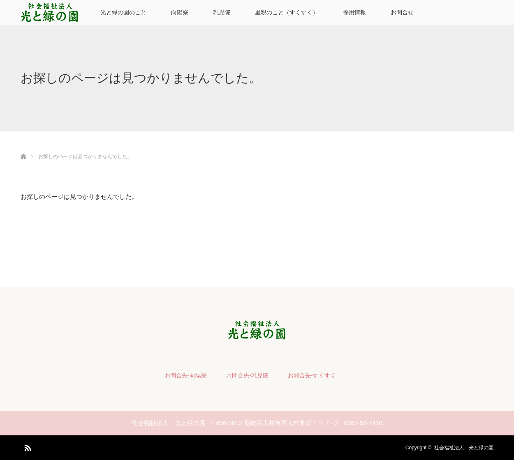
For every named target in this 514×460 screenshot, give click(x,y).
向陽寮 (179, 12)
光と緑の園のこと (123, 12)
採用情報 (354, 12)
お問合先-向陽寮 (185, 375)
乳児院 (221, 12)
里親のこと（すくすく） (286, 12)
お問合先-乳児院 (247, 375)
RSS (27, 446)
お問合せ (402, 12)
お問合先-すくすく (312, 375)
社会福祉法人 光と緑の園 (463, 448)
